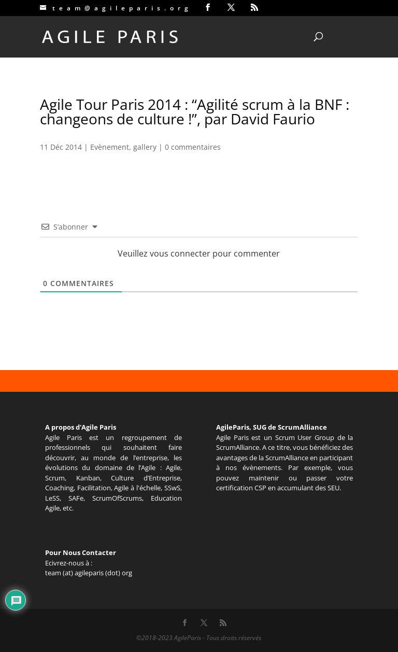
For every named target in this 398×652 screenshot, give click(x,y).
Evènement (109, 147)
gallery (145, 147)
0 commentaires (193, 147)
